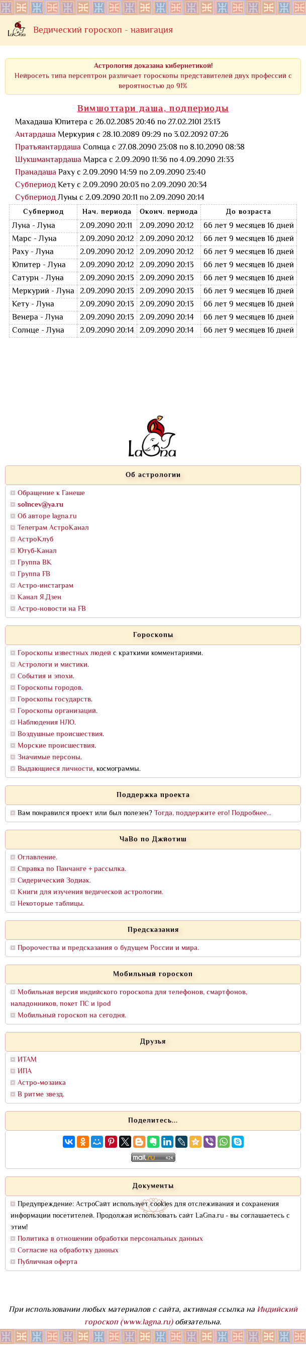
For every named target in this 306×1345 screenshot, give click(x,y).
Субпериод (35, 185)
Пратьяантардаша (48, 147)
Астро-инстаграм (45, 586)
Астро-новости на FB (52, 609)
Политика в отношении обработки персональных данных (110, 1239)
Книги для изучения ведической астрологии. (90, 892)
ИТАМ (27, 1060)
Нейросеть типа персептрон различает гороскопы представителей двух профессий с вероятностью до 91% (153, 76)
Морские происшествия (56, 746)
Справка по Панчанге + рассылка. (72, 869)
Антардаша (35, 135)
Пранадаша (35, 173)
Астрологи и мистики (52, 665)
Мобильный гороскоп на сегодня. (72, 1015)
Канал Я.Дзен (39, 597)
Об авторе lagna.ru (47, 516)
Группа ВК (35, 563)
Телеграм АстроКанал (53, 528)
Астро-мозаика (42, 1083)
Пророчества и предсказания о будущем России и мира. (108, 948)
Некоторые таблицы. (51, 904)
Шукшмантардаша (48, 160)
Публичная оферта (47, 1262)
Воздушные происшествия (60, 734)
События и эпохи (45, 676)
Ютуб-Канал (37, 551)
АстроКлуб (35, 539)
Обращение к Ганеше (51, 493)
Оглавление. (37, 857)
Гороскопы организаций (57, 711)
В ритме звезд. (41, 1094)
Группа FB (34, 574)
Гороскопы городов (49, 688)
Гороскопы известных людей (64, 653)
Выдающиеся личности (55, 769)
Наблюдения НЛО (46, 723)
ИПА (25, 1071)
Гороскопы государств (54, 699)
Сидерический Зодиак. (54, 881)
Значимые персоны (49, 757)
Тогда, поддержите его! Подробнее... (212, 813)
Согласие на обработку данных (68, 1250)
